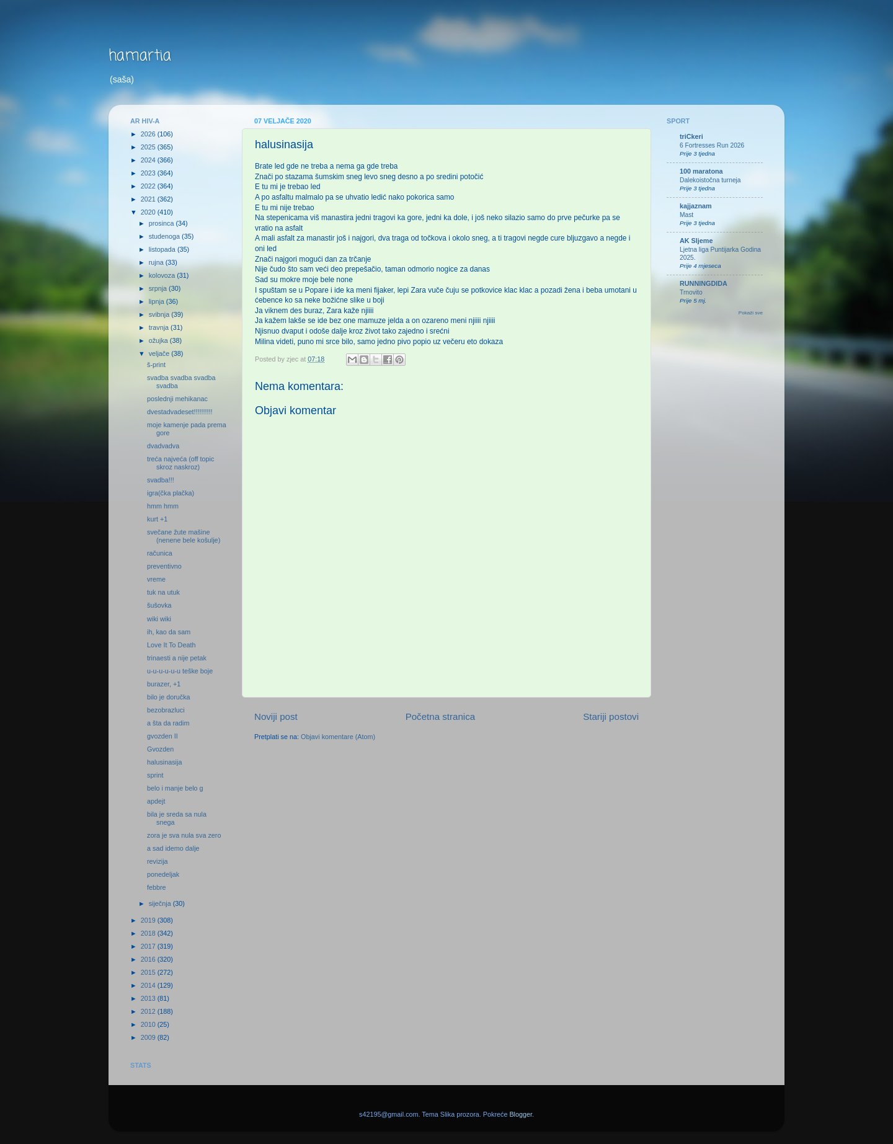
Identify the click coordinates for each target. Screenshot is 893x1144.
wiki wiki (159, 619)
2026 (149, 134)
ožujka (159, 340)
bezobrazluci (166, 710)
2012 (149, 1011)
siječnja (161, 903)
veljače (160, 353)
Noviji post (276, 716)
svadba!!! (160, 480)
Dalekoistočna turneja (710, 180)
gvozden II (162, 736)
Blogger (520, 1114)
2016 (149, 959)
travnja (160, 327)
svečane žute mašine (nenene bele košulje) (183, 536)
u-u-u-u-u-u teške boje (180, 671)
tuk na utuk (163, 592)
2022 (149, 186)
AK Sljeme (696, 240)
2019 (149, 920)
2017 (149, 946)
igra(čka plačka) (170, 493)
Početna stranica (441, 716)
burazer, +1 (163, 684)
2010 (149, 1024)
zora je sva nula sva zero (184, 835)
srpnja (159, 288)
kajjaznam (696, 206)
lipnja (157, 301)
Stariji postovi (611, 716)
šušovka (159, 605)
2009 (149, 1037)
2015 (149, 972)
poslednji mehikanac (177, 398)
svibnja (160, 314)
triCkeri (691, 136)
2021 (149, 199)
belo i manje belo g (175, 788)
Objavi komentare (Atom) (338, 736)
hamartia (140, 56)
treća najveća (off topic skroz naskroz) (180, 463)
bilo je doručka (168, 697)
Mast (686, 214)
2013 (149, 998)
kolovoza (163, 275)
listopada (163, 249)
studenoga (165, 236)
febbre (156, 887)
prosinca (162, 223)
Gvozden (160, 749)
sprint (155, 775)
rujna (157, 262)
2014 (149, 985)
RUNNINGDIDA (703, 283)
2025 (149, 147)
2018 (149, 933)
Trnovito (691, 292)
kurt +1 (157, 519)
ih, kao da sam (168, 632)
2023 (149, 173)
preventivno (164, 566)
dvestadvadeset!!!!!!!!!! (180, 411)
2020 (149, 212)
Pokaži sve (751, 313)
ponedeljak (163, 874)
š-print (156, 364)
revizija (157, 861)
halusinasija (164, 762)
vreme (156, 579)
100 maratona (701, 171)
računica (159, 553)
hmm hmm (163, 506)
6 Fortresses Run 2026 (712, 145)
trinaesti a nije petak (177, 658)
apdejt (156, 801)
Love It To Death (171, 645)
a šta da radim (168, 723)
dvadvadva (163, 446)
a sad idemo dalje (173, 848)
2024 (149, 160)
